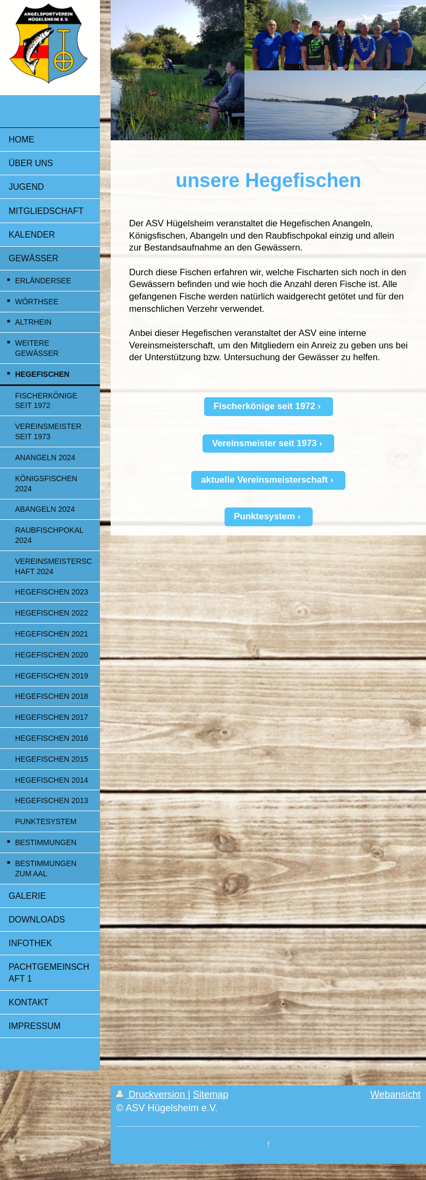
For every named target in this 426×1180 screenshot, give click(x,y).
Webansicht (395, 1094)
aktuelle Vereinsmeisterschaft (264, 480)
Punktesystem (264, 516)
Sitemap (210, 1094)
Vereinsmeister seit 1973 (264, 443)
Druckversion (151, 1094)
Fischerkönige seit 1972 (264, 406)
